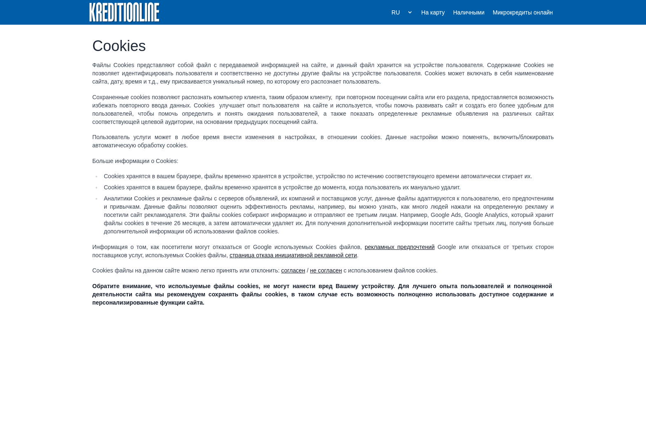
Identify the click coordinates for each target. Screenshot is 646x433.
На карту (433, 12)
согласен (293, 270)
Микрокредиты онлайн (523, 12)
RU (402, 12)
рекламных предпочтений (400, 247)
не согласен (326, 270)
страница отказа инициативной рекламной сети (293, 255)
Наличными (469, 12)
